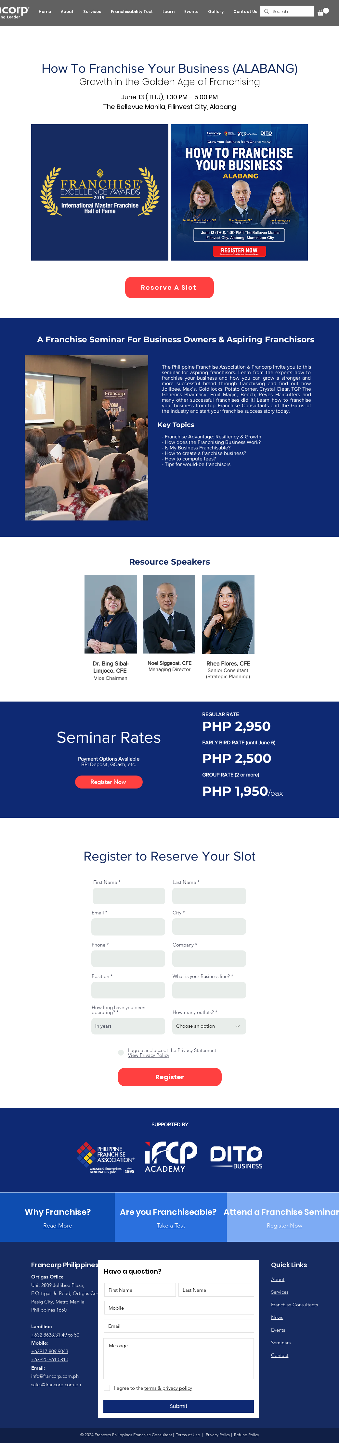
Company (183, 944)
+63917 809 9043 (49, 1351)
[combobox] (209, 926)
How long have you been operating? (118, 1010)
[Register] (170, 1077)
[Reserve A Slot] (169, 287)
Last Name (184, 882)
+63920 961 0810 (49, 1359)
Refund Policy (246, 1434)
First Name (105, 882)
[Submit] (178, 1406)
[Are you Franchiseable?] (168, 1212)
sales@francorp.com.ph (56, 1384)
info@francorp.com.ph (55, 1376)
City (177, 912)
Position (100, 976)
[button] (323, 12)
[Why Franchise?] (58, 1212)
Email (98, 912)
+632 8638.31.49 (49, 1335)
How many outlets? (193, 1012)
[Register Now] (109, 782)
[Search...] (286, 11)
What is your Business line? (201, 976)
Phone (98, 944)
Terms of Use (188, 1434)
